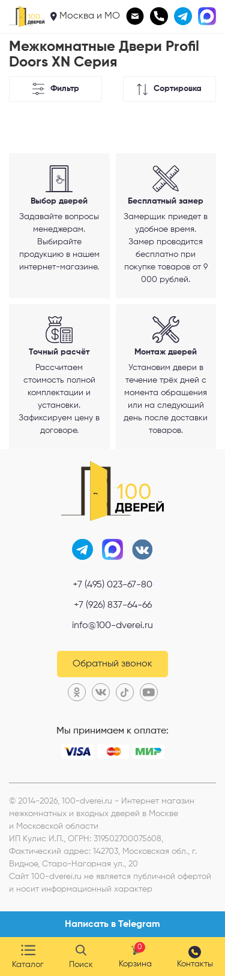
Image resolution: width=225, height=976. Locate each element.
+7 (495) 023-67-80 (112, 585)
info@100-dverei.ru (112, 626)
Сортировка (169, 89)
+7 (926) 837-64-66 (113, 605)
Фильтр (55, 89)
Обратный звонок (112, 664)
